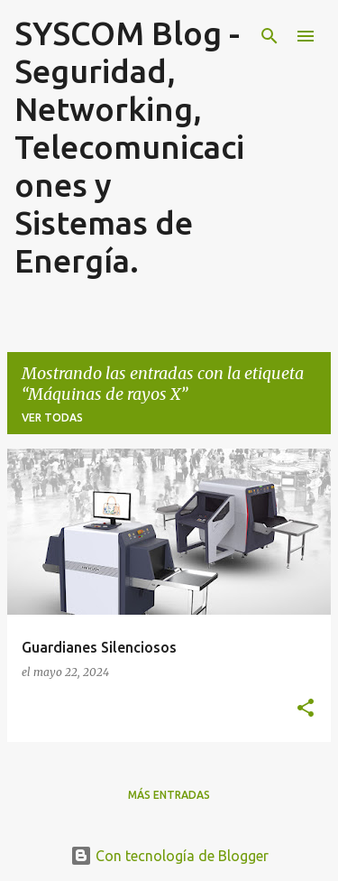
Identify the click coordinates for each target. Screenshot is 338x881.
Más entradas (169, 795)
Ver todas (52, 417)
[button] (305, 708)
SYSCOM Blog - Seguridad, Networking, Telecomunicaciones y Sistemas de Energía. (129, 146)
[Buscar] (269, 36)
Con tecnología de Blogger (169, 856)
